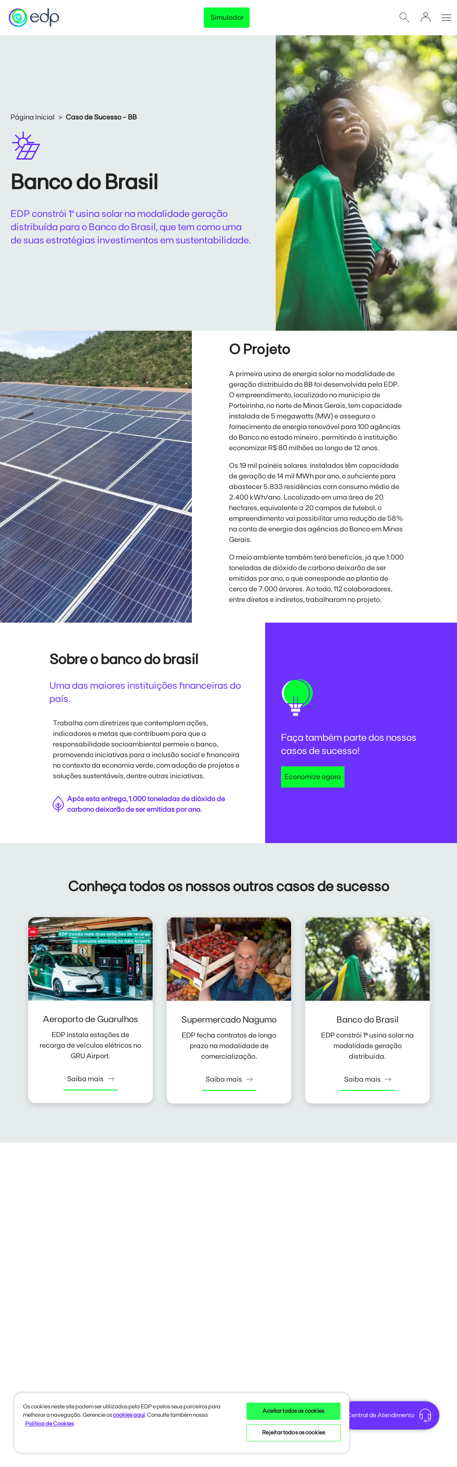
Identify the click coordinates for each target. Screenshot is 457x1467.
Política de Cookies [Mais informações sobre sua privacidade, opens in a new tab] (49, 1424)
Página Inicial (33, 117)
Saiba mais (90, 1079)
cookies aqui (129, 1415)
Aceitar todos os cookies (293, 1411)
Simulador (226, 17)
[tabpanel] (90, 1012)
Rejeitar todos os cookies (293, 1433)
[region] (181, 1422)
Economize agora (313, 776)
